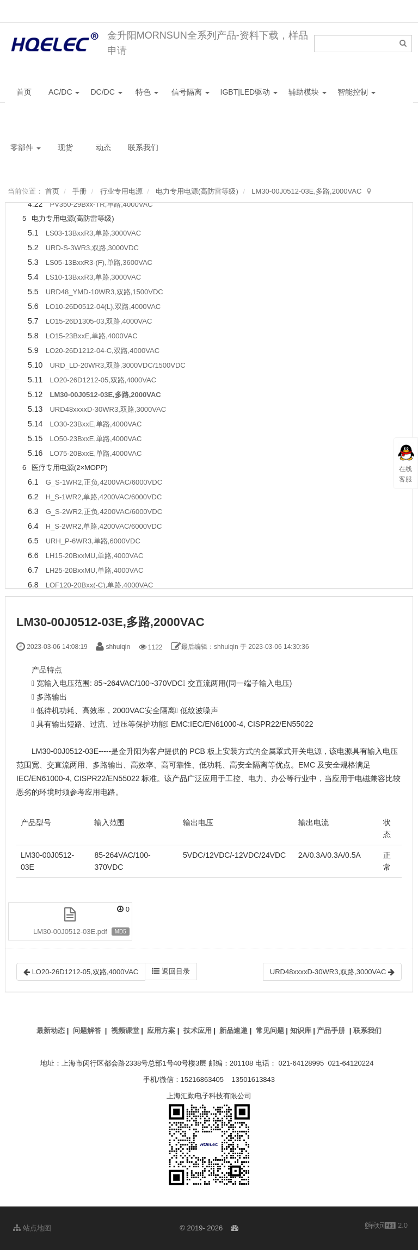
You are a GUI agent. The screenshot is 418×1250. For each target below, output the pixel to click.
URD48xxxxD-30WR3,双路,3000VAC (108, 409)
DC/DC (106, 92)
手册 (79, 191)
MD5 (120, 932)
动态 (103, 147)
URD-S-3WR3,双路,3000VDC (92, 248)
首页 (24, 92)
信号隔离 (190, 92)
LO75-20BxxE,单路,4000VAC (96, 453)
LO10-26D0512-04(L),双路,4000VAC (103, 306)
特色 (147, 92)
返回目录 (171, 971)
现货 (65, 147)
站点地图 (32, 1228)
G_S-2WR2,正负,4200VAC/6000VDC (104, 512)
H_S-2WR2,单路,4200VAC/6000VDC (104, 526)
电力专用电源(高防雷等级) (197, 191)
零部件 (25, 147)
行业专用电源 (121, 191)
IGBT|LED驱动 (249, 92)
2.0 (386, 1226)
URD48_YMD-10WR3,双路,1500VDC (104, 292)
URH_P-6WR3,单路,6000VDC (93, 541)
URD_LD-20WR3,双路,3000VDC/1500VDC (117, 365)
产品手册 (331, 1030)
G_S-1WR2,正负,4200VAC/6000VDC (104, 482)
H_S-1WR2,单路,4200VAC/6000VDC (104, 497)
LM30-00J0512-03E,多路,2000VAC (306, 191)
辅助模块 (307, 92)
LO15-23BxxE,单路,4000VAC (92, 336)
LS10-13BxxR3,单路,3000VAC (93, 277)
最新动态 (50, 1030)
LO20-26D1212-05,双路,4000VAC (103, 380)
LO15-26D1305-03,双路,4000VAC (99, 321)
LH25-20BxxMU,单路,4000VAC (95, 570)
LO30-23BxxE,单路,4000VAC (96, 424)
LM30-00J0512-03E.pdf (70, 931)
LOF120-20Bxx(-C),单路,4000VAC (99, 585)
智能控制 (356, 92)
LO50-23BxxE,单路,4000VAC (96, 439)
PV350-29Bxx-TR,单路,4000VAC (101, 204)
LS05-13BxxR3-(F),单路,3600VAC (99, 262)
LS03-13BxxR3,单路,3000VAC (93, 233)
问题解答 (87, 1030)
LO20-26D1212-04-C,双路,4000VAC (102, 350)
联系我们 (143, 147)
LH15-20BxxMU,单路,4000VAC (95, 556)
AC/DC (63, 92)
